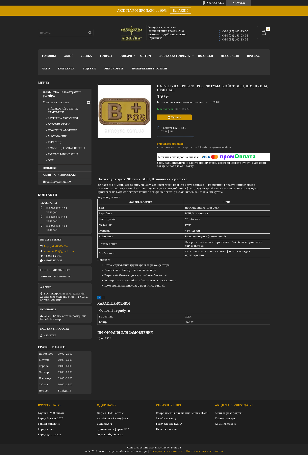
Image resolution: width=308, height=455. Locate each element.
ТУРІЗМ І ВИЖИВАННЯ (63, 154)
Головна (49, 56)
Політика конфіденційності (204, 451)
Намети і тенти (166, 429)
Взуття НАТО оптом (51, 413)
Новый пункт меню (57, 181)
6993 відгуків (215, 2)
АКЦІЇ (68, 56)
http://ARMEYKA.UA (56, 246)
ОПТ (51, 160)
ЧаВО (46, 68)
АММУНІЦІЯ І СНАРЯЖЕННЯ (66, 148)
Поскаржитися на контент (167, 451)
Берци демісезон (49, 434)
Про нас (253, 56)
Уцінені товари (225, 418)
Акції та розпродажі (229, 413)
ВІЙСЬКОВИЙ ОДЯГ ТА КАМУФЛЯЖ (63, 110)
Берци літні (46, 429)
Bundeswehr (104, 423)
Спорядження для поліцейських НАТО (182, 413)
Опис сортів (114, 68)
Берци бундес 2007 (50, 418)
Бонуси (106, 56)
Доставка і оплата (174, 56)
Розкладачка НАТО (169, 423)
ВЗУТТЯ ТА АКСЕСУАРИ (63, 118)
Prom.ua (176, 447)
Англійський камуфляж (113, 418)
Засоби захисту (166, 418)
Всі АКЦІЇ (180, 10)
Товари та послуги (56, 102)
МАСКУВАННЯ (57, 136)
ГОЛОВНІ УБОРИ (59, 124)
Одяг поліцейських (110, 434)
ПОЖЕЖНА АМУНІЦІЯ (62, 130)
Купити (176, 117)
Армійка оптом (225, 423)
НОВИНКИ (205, 56)
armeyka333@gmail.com (59, 251)
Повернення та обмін (149, 68)
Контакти (66, 68)
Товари (126, 56)
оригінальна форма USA (113, 429)
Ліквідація (230, 56)
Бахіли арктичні (49, 423)
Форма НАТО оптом (110, 413)
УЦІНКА (86, 56)
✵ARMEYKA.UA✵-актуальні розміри (62, 93)
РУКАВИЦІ (55, 142)
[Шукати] (90, 32)
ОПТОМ (145, 56)
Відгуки (89, 68)
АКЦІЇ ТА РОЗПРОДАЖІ (59, 175)
